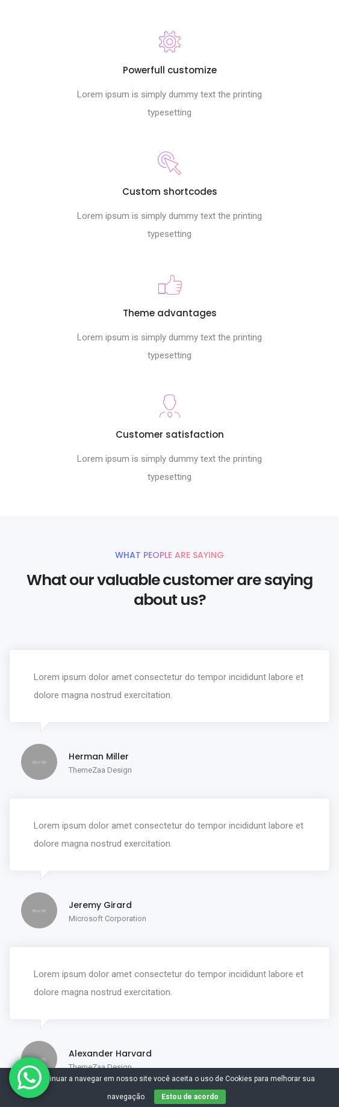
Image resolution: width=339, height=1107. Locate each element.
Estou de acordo (190, 1097)
